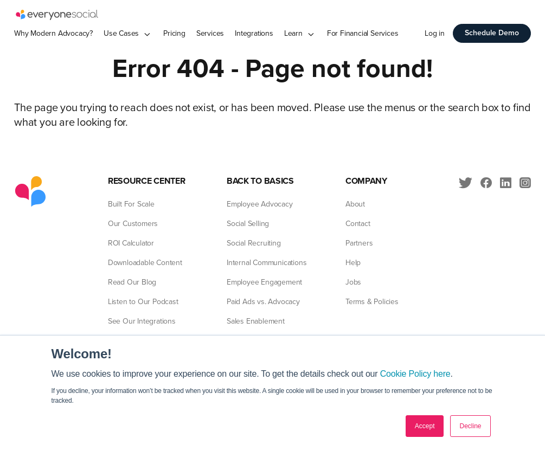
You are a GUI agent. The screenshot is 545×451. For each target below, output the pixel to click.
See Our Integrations (142, 321)
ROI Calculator (131, 243)
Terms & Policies (372, 301)
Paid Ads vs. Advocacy (263, 301)
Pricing (174, 33)
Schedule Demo (492, 32)
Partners (359, 243)
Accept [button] (425, 426)
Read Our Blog (132, 282)
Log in (435, 33)
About (355, 204)
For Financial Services (363, 33)
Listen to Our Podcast (143, 301)
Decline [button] (470, 426)
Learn (293, 33)
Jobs (353, 282)
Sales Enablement (256, 321)
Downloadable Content (145, 262)
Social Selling (248, 223)
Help (353, 262)
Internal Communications (266, 262)
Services (210, 33)
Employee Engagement (264, 282)
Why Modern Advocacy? (53, 33)
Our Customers (133, 223)
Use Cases (121, 33)
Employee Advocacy (260, 204)
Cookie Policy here (415, 373)
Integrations (254, 33)
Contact (357, 223)
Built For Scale (131, 204)
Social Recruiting (254, 243)
